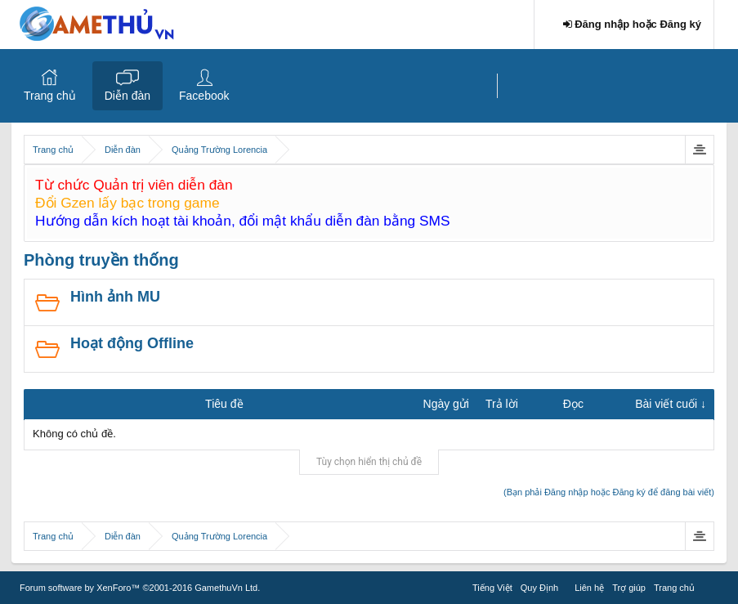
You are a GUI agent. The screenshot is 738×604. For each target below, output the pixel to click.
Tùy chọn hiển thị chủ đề (369, 462)
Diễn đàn (127, 95)
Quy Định (539, 588)
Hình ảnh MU (115, 297)
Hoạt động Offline (132, 343)
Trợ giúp (629, 588)
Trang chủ (50, 95)
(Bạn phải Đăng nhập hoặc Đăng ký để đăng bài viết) (608, 492)
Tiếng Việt (492, 588)
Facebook (204, 95)
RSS (708, 585)
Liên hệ (589, 588)
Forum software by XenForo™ (140, 588)
